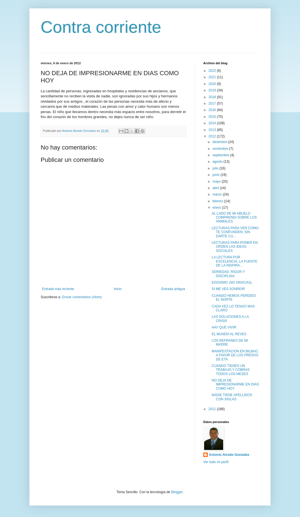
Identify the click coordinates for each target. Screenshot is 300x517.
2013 (213, 130)
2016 (213, 110)
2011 (213, 409)
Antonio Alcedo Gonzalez (229, 455)
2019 (213, 90)
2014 (213, 123)
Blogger (177, 492)
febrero (218, 201)
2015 (213, 117)
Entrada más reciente (58, 289)
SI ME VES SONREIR (228, 289)
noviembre (221, 149)
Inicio (118, 289)
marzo (218, 194)
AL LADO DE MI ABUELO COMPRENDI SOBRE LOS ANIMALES (234, 218)
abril (216, 188)
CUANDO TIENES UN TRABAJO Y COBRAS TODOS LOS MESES (231, 370)
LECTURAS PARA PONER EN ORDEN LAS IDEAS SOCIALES (235, 247)
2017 (213, 103)
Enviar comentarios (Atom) (82, 297)
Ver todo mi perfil (216, 462)
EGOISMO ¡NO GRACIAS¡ (232, 282)
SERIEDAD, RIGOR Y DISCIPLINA (228, 274)
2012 (213, 136)
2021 (213, 77)
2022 (213, 71)
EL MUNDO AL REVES (229, 334)
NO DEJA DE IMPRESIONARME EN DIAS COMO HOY (235, 384)
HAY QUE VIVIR (224, 327)
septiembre (221, 155)
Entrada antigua (173, 289)
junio (217, 175)
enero (217, 208)
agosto (218, 162)
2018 (213, 97)
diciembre (220, 142)
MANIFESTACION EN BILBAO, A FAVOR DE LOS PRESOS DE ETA (235, 355)
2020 (213, 84)
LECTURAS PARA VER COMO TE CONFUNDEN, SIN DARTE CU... (235, 232)
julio (216, 168)
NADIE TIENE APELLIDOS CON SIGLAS (232, 397)
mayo (217, 181)
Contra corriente (101, 27)
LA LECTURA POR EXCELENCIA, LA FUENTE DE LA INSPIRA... (234, 261)
